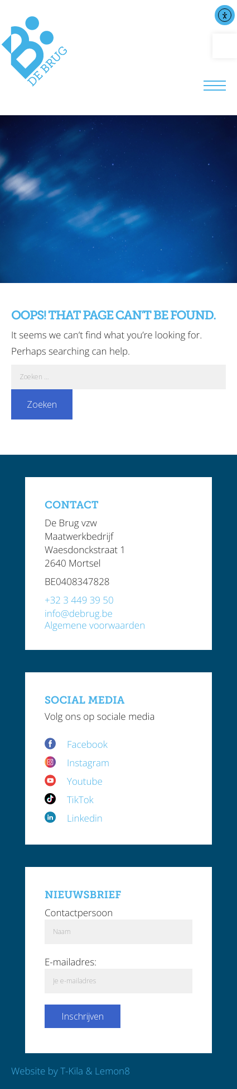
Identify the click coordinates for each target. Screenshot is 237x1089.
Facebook (88, 744)
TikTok (80, 799)
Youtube (85, 781)
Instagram (88, 762)
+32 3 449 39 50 (79, 599)
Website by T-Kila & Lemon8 (70, 1070)
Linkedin (85, 818)
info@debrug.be (79, 613)
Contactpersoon (79, 912)
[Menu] (214, 86)
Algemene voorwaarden (95, 625)
